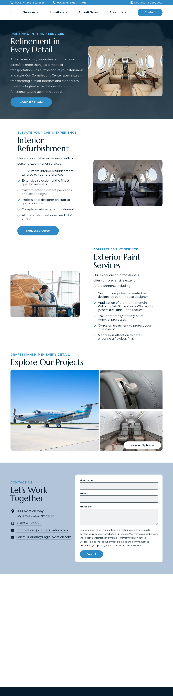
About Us (116, 12)
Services (29, 12)
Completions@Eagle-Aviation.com (42, 530)
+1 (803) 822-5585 (29, 523)
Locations (57, 12)
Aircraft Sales (88, 12)
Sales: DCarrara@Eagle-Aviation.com (43, 537)
